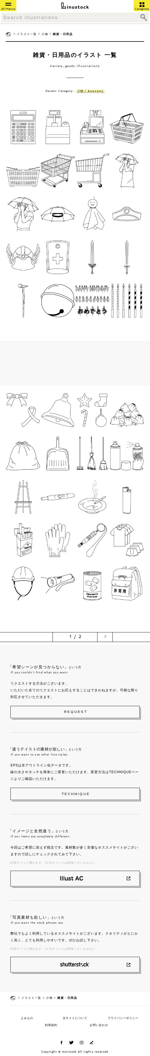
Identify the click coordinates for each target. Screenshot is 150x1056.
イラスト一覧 (27, 34)
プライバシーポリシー (123, 1018)
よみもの (27, 1018)
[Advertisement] (75, 363)
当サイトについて (75, 1018)
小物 (45, 34)
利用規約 (51, 1025)
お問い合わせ (99, 1025)
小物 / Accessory (90, 91)
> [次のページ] (105, 636)
